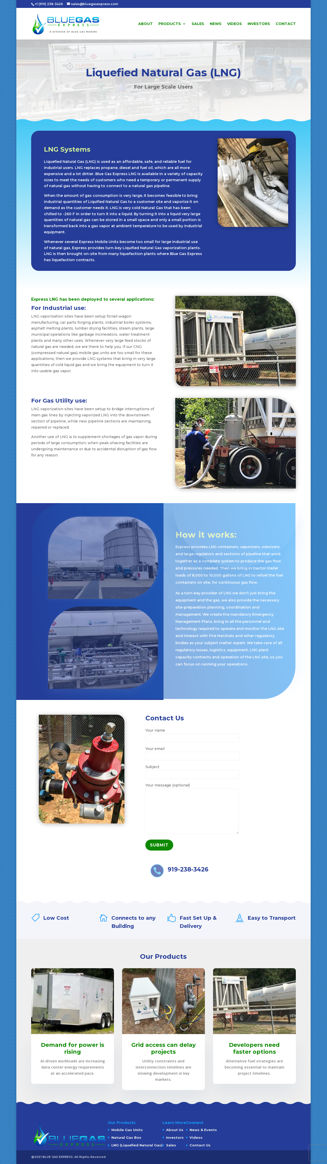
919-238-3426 (188, 869)
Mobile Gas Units (127, 1130)
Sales (198, 24)
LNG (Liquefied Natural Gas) (136, 1145)
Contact (286, 24)
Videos (234, 24)
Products (169, 24)
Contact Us (200, 1145)
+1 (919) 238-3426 (49, 4)
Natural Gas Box (126, 1137)
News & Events (203, 1130)
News (215, 24)
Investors (259, 24)
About (145, 24)
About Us (174, 1130)
